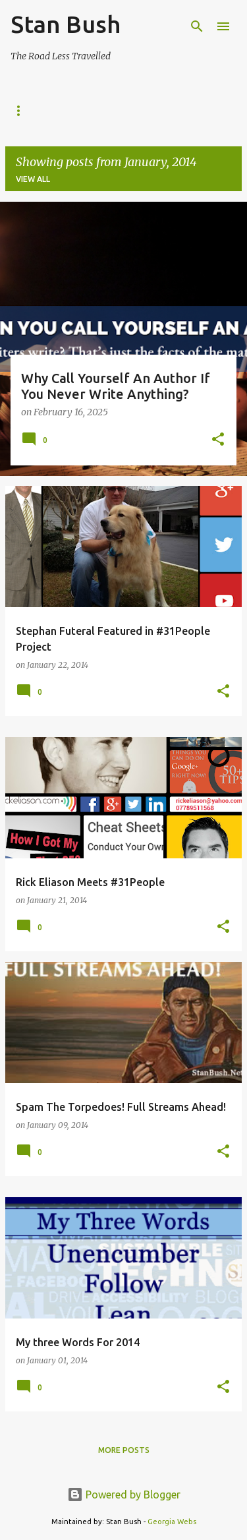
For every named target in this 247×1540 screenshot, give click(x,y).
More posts (124, 1450)
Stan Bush (66, 24)
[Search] (197, 26)
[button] (218, 440)
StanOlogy (90, 110)
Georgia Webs (172, 1521)
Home (23, 110)
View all (33, 179)
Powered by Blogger (123, 1494)
